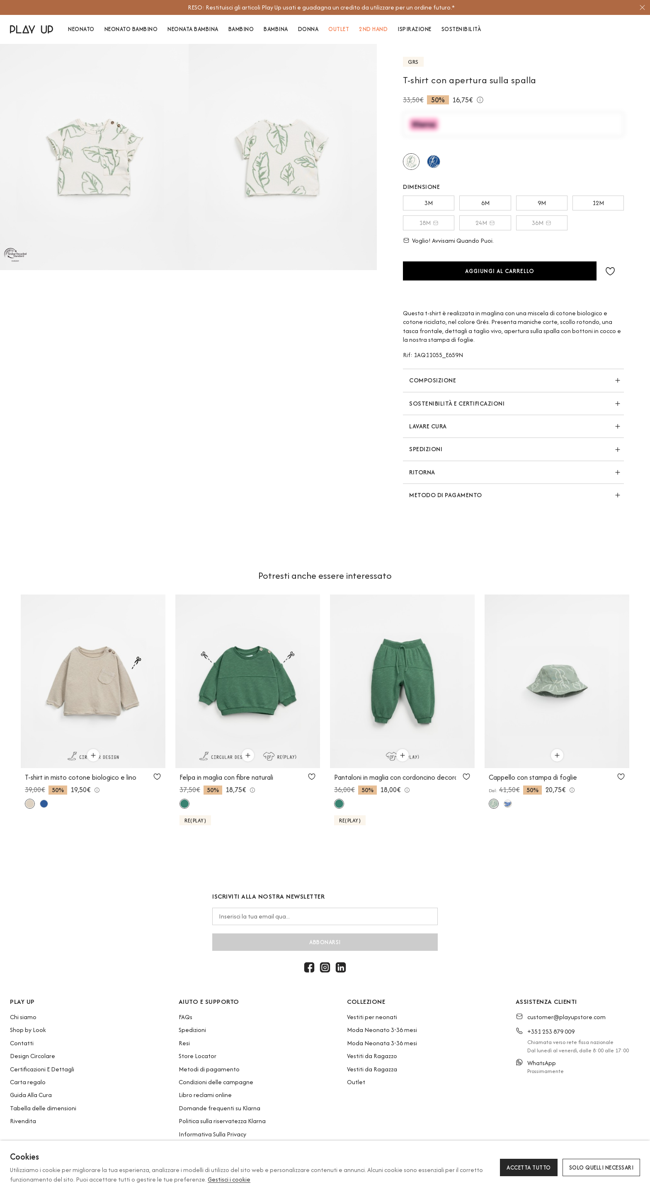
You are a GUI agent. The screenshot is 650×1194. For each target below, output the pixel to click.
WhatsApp (541, 1063)
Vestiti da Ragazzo (372, 1055)
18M (429, 222)
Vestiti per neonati (372, 1017)
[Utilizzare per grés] (411, 161)
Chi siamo (23, 1017)
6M (485, 202)
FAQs (185, 1017)
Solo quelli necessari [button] (601, 1167)
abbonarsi (325, 942)
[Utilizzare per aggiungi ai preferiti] (157, 776)
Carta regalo (28, 1082)
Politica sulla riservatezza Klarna (222, 1121)
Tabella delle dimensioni (43, 1108)
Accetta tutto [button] (529, 1167)
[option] (321, 7)
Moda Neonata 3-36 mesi (382, 1043)
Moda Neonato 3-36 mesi (382, 1029)
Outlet (356, 1082)
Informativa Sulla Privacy (212, 1134)
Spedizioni (192, 1029)
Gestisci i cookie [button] (229, 1179)
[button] (610, 271)
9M (542, 202)
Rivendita (23, 1121)
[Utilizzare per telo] (433, 161)
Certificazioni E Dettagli (42, 1069)
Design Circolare (32, 1055)
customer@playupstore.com (566, 1017)
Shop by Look (28, 1029)
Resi (184, 1043)
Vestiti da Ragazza (372, 1069)
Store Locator (197, 1055)
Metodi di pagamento (209, 1069)
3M (428, 202)
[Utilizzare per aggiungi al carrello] (93, 755)
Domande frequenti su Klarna (219, 1108)
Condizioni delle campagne (216, 1082)
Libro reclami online (205, 1094)
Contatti (22, 1043)
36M (541, 222)
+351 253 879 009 (551, 1031)
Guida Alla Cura (31, 1094)
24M (485, 222)
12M (598, 202)
